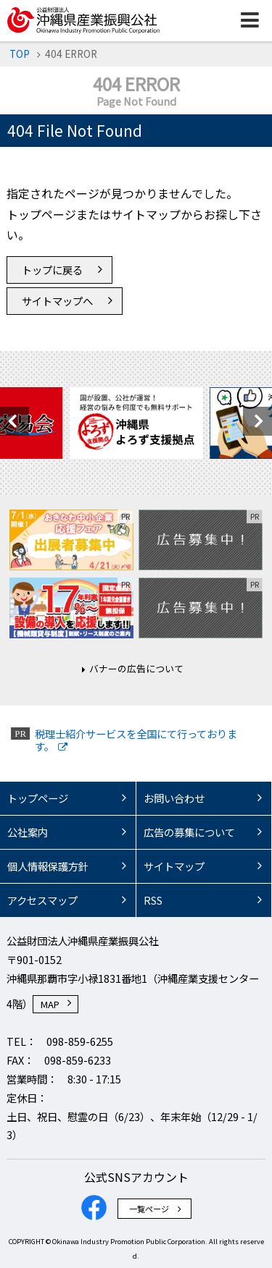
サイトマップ (174, 866)
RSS (153, 900)
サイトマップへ (57, 300)
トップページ (37, 798)
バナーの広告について (136, 668)
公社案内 (27, 832)
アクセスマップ (42, 900)
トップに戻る (52, 269)
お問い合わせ (174, 798)
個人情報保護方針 (47, 866)
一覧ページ (149, 1208)
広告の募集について (189, 832)
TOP (19, 53)
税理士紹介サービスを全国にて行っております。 (136, 740)
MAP (50, 1004)
